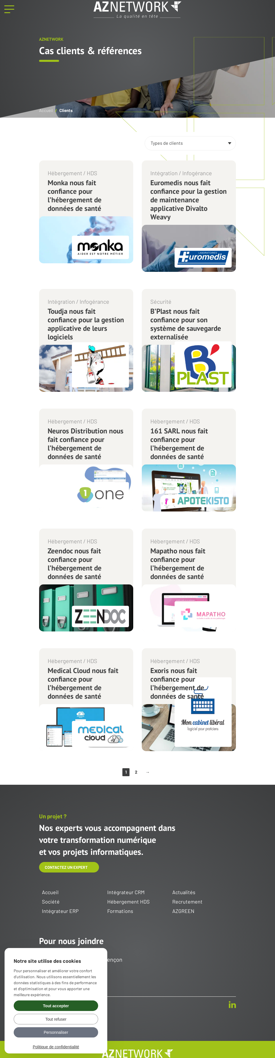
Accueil (46, 110)
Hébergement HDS (128, 902)
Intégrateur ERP (60, 911)
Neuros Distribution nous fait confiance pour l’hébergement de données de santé (86, 443)
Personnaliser (56, 1032)
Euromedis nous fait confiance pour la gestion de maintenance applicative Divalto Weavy (188, 199)
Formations (120, 911)
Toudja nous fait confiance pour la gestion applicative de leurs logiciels (86, 324)
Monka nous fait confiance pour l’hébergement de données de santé (75, 195)
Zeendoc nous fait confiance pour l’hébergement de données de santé (75, 563)
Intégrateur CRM (126, 892)
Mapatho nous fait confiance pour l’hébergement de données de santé (177, 563)
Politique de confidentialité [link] (56, 1047)
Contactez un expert (66, 867)
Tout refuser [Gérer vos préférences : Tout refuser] (55, 1019)
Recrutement (187, 902)
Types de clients (167, 143)
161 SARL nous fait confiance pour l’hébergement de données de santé (179, 443)
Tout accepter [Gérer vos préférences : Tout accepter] (56, 1006)
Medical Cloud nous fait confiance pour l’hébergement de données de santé (83, 683)
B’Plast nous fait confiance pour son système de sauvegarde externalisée (185, 324)
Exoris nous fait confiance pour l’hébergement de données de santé (177, 683)
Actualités (183, 892)
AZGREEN (183, 911)
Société (51, 902)
